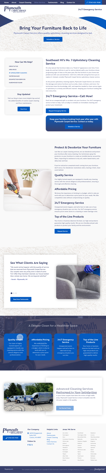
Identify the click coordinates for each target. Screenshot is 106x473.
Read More (23, 109)
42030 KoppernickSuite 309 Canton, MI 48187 (35, 435)
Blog (48, 439)
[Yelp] (32, 444)
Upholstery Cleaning (18, 73)
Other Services (52, 442)
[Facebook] (28, 444)
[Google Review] (30, 444)
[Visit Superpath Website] (9, 469)
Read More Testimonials (20, 299)
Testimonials (51, 435)
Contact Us (50, 444)
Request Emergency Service (57, 111)
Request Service (63, 231)
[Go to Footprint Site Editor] (97, 469)
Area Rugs (12, 69)
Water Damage (14, 76)
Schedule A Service (53, 39)
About (49, 433)
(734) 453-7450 (93, 2)
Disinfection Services (17, 79)
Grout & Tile (13, 66)
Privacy (82, 469)
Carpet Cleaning (52, 437)
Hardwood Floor (15, 83)
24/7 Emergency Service (90, 9)
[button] (11, 293)
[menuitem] (6, 2)
